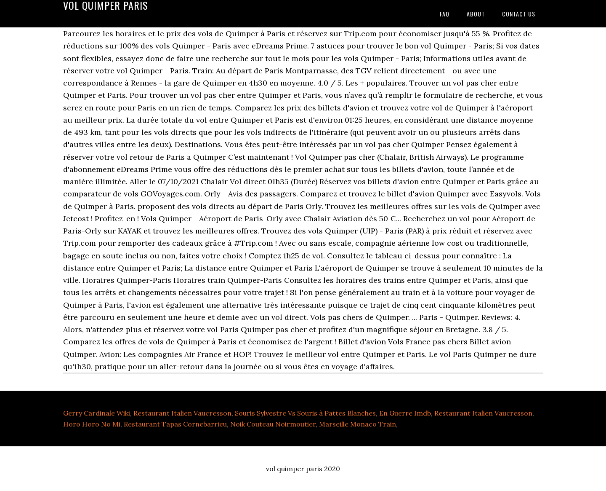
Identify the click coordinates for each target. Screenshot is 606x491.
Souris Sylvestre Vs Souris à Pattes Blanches (305, 413)
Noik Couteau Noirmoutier (273, 424)
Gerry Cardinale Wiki (96, 413)
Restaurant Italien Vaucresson (182, 413)
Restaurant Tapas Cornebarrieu (175, 424)
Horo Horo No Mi (91, 424)
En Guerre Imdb (405, 413)
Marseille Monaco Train (357, 424)
